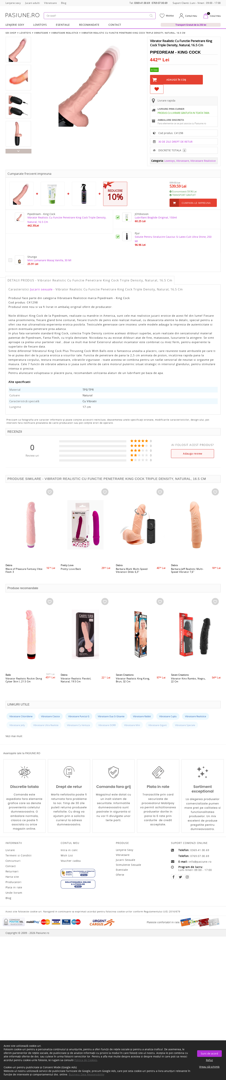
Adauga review (192, 453)
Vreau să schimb (209, 1066)
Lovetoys (25, 33)
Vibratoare (41, 33)
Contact (114, 24)
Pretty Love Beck (71, 569)
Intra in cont (69, 850)
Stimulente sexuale (128, 864)
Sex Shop (11, 33)
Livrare (10, 850)
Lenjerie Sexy (15, 24)
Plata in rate (14, 887)
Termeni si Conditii (19, 855)
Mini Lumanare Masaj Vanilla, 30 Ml (49, 260)
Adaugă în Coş (176, 79)
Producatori (14, 882)
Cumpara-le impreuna (196, 202)
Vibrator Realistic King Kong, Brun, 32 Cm (133, 680)
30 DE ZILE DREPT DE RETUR (175, 141)
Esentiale (63, 24)
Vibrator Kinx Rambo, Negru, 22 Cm (188, 680)
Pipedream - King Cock (175, 52)
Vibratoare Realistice (64, 33)
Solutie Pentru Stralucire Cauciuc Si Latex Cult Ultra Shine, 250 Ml (173, 239)
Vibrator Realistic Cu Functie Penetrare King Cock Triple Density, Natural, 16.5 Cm (133, 33)
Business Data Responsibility (86, 1074)
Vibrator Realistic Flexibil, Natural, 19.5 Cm (76, 680)
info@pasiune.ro (200, 861)
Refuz (209, 1060)
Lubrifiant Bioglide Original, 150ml (156, 217)
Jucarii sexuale (41, 289)
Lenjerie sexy (124, 850)
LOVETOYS (40, 24)
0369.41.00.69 (142, 3)
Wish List (67, 855)
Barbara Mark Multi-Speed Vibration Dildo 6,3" (132, 570)
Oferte (120, 874)
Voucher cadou (71, 860)
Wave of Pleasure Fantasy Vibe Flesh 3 (24, 570)
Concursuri (13, 860)
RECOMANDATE (89, 24)
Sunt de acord (209, 1053)
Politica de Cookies (85, 1060)
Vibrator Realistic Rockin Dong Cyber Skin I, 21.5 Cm (24, 680)
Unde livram (14, 892)
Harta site (12, 876)
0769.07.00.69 (160, 3)
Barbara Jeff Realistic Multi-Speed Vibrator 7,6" (187, 570)
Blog (8, 898)
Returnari (12, 871)
